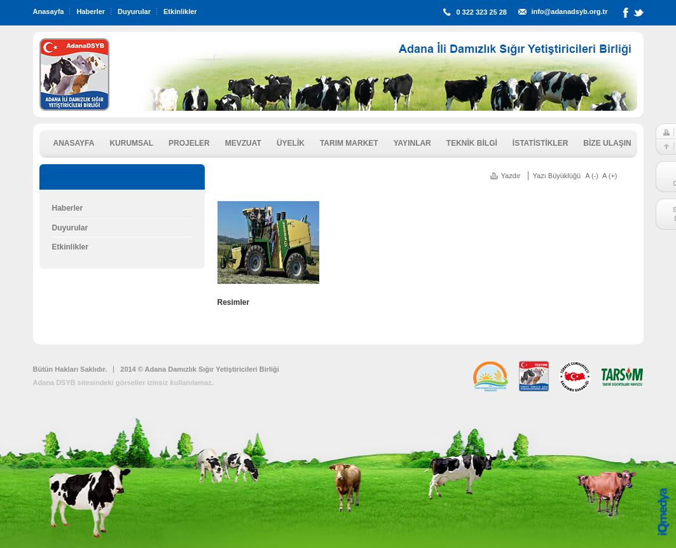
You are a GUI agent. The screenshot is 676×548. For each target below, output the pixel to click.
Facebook (626, 15)
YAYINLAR (412, 143)
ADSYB (74, 74)
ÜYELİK (291, 143)
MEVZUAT (243, 143)
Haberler (90, 11)
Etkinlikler (180, 11)
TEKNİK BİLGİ (471, 143)
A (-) (591, 175)
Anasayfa (48, 11)
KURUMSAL (131, 143)
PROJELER (189, 143)
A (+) (609, 175)
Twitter (638, 15)
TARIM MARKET (349, 143)
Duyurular (134, 11)
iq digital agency (664, 511)
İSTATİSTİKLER (541, 143)
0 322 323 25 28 (481, 12)
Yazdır (511, 175)
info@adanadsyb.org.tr (569, 11)
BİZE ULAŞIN (607, 143)
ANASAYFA (74, 143)
